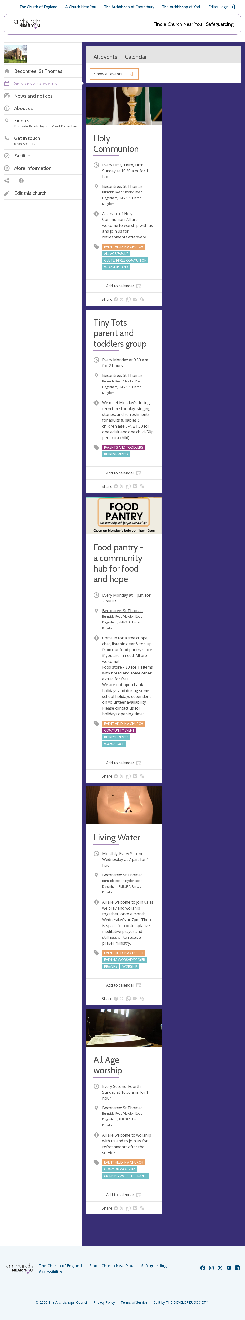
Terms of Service (134, 1302)
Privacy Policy (104, 1302)
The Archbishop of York (181, 6)
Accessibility (50, 1271)
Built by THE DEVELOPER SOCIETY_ (181, 1302)
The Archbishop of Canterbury (129, 6)
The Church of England (38, 6)
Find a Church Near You (178, 24)
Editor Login (222, 7)
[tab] (124, 286)
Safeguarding (220, 24)
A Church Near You (80, 6)
